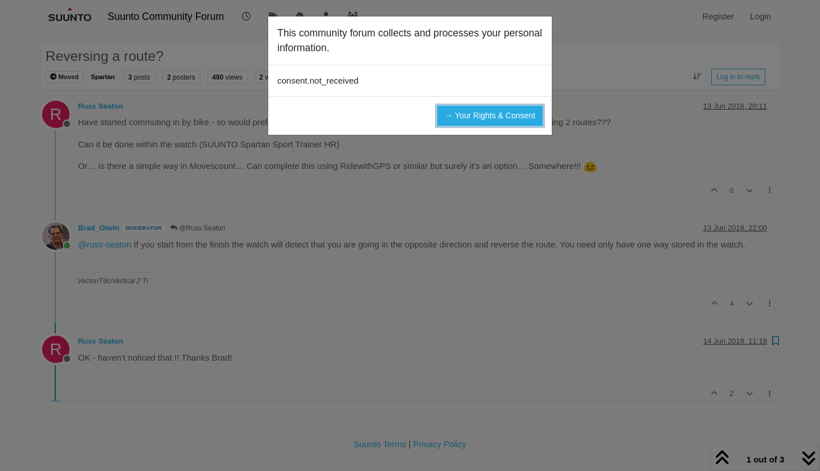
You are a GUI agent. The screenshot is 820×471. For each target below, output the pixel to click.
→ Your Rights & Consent (490, 115)
